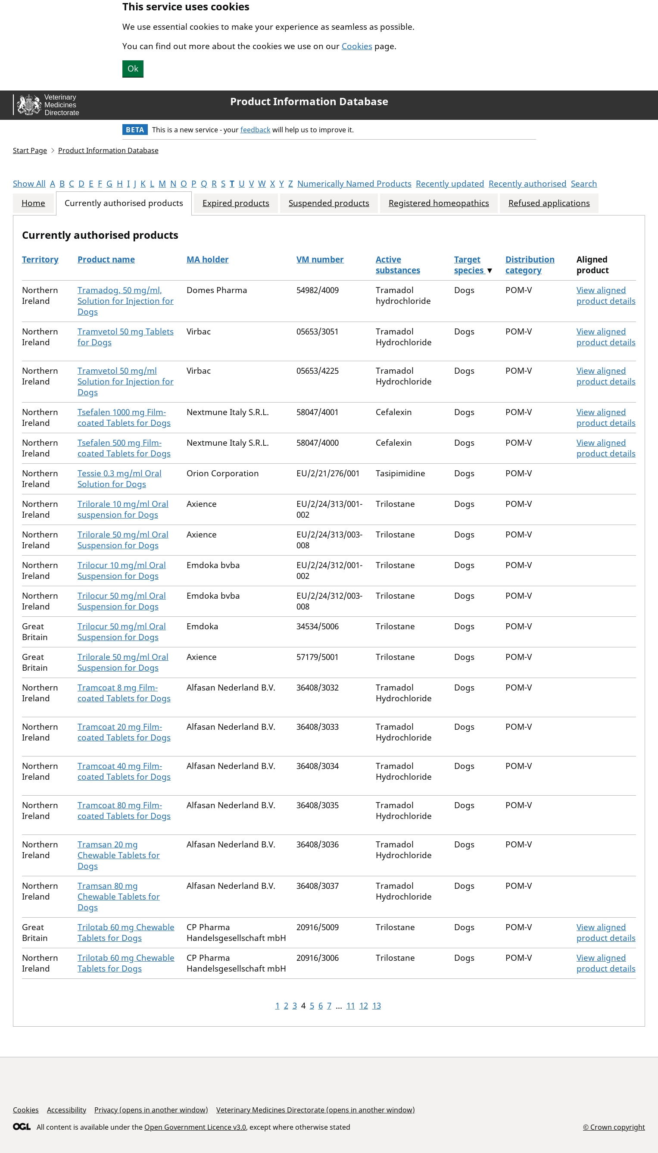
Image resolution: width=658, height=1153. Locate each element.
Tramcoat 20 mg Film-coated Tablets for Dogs (124, 732)
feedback (255, 129)
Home (33, 203)
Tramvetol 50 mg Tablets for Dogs (126, 337)
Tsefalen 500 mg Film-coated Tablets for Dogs (124, 448)
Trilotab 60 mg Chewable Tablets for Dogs (126, 933)
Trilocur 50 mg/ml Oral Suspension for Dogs (122, 601)
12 (363, 1005)
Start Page (30, 150)
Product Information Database (309, 101)
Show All (29, 183)
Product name (106, 259)
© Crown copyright (614, 1126)
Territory (40, 259)
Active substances (398, 265)
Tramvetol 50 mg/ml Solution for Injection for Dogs (126, 381)
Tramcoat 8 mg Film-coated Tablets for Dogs (124, 693)
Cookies (357, 46)
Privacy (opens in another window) (151, 1110)
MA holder (208, 259)
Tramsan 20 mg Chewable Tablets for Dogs (119, 855)
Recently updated (450, 183)
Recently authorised (528, 183)
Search (584, 183)
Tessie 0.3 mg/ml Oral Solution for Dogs (120, 479)
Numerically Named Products (354, 183)
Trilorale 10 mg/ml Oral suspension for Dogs (123, 509)
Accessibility (66, 1110)
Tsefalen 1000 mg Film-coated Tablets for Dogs (124, 417)
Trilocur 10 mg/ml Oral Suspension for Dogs (122, 570)
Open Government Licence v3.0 (195, 1127)
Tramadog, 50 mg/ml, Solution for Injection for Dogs (126, 300)
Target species (470, 265)
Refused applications (549, 203)
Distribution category (530, 265)
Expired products (236, 203)
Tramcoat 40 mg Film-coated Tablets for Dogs (124, 771)
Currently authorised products (124, 203)
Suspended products (329, 203)
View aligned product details (606, 295)
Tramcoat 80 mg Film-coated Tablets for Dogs (124, 811)
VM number (320, 259)
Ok (133, 68)
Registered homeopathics (439, 203)
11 (350, 1005)
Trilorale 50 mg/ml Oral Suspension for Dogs (123, 540)
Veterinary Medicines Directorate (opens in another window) (315, 1110)
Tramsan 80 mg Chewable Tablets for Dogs (119, 896)
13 (376, 1005)
